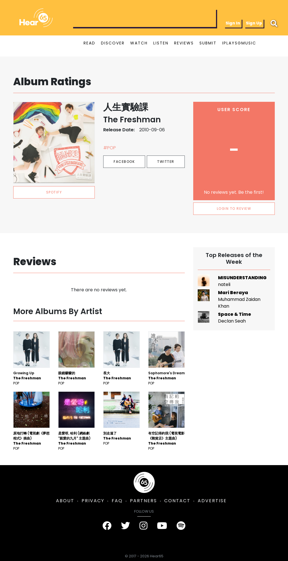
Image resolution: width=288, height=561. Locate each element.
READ (89, 43)
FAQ (117, 500)
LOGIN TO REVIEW (234, 208)
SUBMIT (208, 43)
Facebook (124, 161)
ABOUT (65, 500)
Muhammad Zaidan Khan (239, 302)
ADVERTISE (212, 500)
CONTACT (177, 500)
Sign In (233, 23)
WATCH (139, 43)
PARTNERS (143, 500)
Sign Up (254, 23)
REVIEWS (184, 43)
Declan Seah (232, 321)
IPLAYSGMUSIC (239, 43)
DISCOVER (113, 43)
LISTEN (160, 43)
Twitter (165, 161)
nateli (224, 284)
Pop (16, 383)
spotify (54, 192)
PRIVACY (93, 500)
